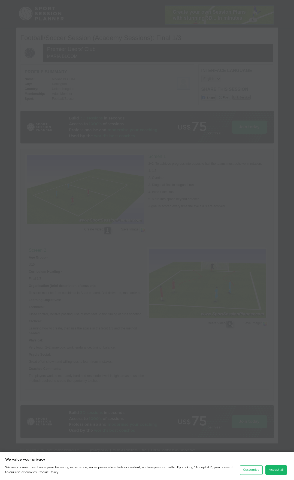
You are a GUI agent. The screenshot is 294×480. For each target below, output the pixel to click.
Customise (251, 469)
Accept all (276, 469)
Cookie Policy (48, 472)
